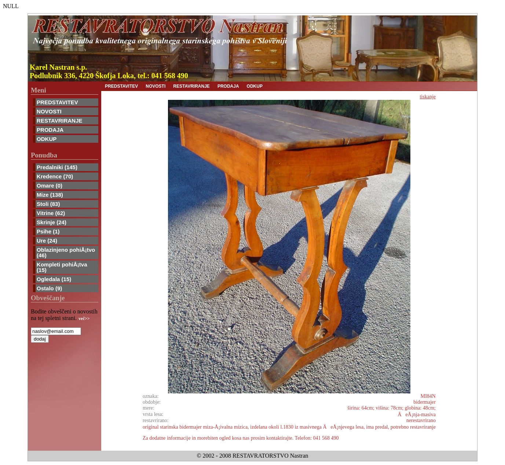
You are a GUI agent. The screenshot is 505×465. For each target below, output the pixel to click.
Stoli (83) (48, 204)
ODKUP (46, 139)
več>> (83, 318)
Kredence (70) (55, 176)
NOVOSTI (49, 111)
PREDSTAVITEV (57, 102)
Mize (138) (50, 195)
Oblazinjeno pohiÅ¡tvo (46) (66, 252)
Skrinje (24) (51, 222)
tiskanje (428, 96)
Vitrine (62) (51, 213)
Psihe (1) (48, 231)
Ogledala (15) (54, 279)
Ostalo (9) (49, 288)
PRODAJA (50, 130)
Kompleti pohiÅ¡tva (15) (62, 267)
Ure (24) (47, 240)
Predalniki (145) (57, 167)
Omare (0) (49, 185)
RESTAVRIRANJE (59, 120)
